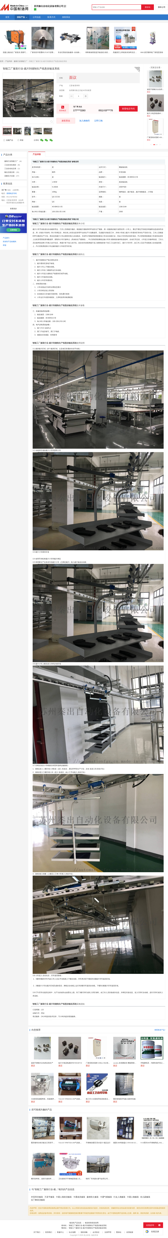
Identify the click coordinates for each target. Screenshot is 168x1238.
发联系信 (66, 120)
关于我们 (36, 1232)
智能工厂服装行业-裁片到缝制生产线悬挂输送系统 (88, 1225)
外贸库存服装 (37, 1197)
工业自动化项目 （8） (12, 165)
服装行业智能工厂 (20, 61)
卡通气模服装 (106, 1197)
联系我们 (48, 1232)
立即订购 (98, 121)
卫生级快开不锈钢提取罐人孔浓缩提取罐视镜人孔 (77, 1179)
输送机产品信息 (75, 1223)
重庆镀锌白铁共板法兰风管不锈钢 (43, 1143)
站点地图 (72, 1232)
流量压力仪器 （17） (12, 176)
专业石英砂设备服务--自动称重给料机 (72, 52)
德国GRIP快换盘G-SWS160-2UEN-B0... (127, 1143)
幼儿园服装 (145, 1197)
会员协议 (96, 1232)
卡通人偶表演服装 (64, 1197)
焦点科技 (87, 1235)
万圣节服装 (49, 1197)
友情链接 (129, 1232)
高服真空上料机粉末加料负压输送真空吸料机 (130, 52)
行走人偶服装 (119, 1197)
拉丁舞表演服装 (38, 1200)
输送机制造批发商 (92, 1223)
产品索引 (6, 238)
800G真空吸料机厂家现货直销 (151, 52)
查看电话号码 (128, 108)
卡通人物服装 (133, 1197)
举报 (20, 140)
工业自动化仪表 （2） (12, 169)
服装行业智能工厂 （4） (13, 161)
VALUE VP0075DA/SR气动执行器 (70, 1143)
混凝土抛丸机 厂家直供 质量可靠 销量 (17, 52)
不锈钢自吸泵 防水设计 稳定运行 (98, 1143)
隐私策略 (84, 1232)
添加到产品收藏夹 (9, 242)
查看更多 (13, 209)
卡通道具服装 (79, 1197)
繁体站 (118, 1232)
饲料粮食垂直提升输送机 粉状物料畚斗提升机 (102, 52)
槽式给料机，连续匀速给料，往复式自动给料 (48, 1179)
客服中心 (60, 1232)
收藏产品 (8, 140)
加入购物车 (84, 121)
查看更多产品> (160, 1030)
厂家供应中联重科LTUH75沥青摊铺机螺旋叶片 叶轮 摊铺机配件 (54, 52)
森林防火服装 (93, 1197)
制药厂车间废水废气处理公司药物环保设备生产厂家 (105, 1179)
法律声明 (107, 1232)
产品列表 (8, 61)
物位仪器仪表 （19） (12, 172)
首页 (1, 61)
